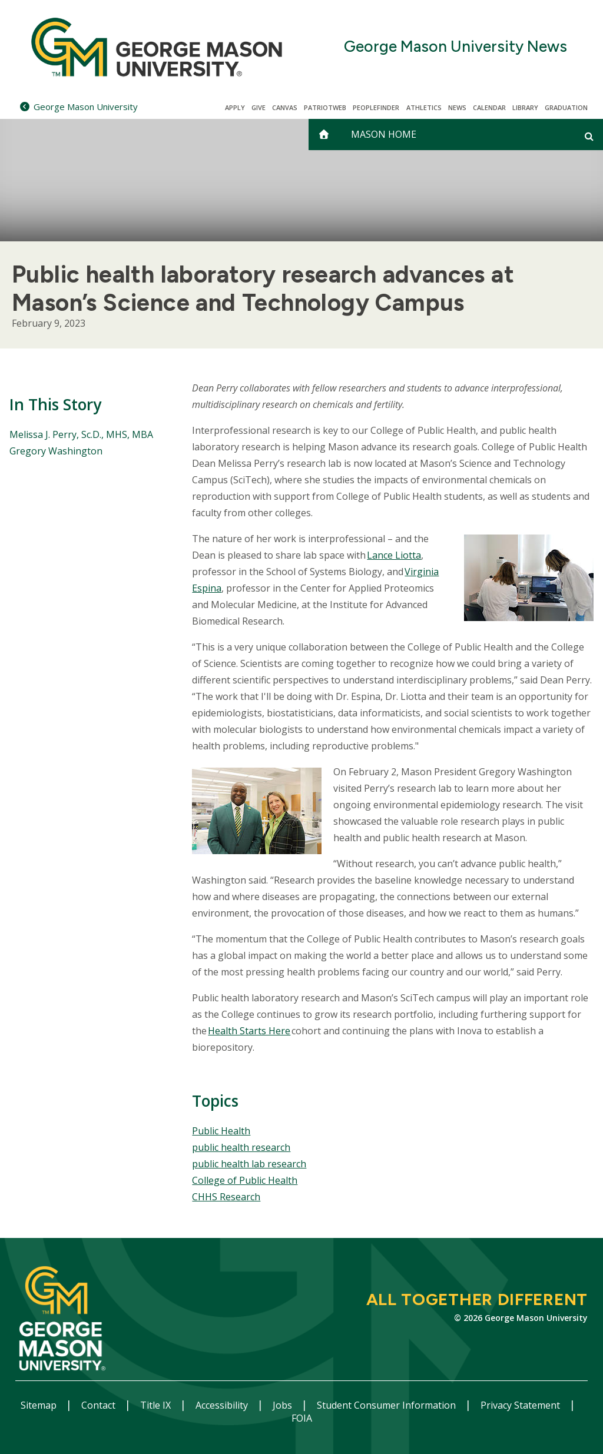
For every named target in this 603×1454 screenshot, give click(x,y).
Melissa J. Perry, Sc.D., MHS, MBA (81, 434)
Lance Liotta (394, 555)
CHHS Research (226, 1196)
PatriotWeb (325, 107)
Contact (99, 1405)
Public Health (221, 1130)
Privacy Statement (521, 1405)
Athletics (424, 107)
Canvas (284, 107)
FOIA (301, 1418)
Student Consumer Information (387, 1405)
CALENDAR (489, 107)
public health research (241, 1147)
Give (258, 107)
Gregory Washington (55, 450)
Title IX (156, 1405)
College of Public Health (244, 1180)
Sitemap (40, 1405)
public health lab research (249, 1163)
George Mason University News (455, 47)
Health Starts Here (249, 1030)
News (457, 107)
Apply (235, 107)
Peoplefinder (376, 107)
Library (525, 107)
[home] (324, 134)
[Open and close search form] (589, 136)
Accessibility (223, 1405)
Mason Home (383, 134)
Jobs (283, 1405)
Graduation (566, 107)
